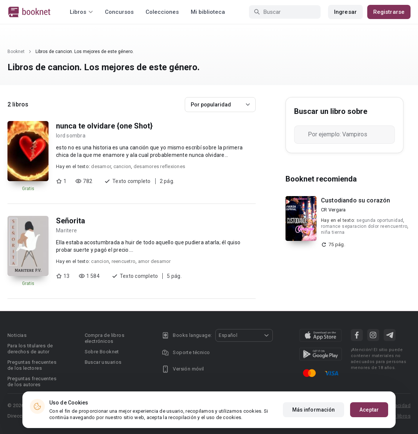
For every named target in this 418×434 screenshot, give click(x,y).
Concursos (119, 12)
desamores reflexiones (159, 166)
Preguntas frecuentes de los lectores (31, 365)
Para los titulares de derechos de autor (30, 348)
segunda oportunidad (379, 220)
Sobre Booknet (102, 351)
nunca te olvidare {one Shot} (104, 125)
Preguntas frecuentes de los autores (31, 381)
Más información (313, 410)
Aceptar (369, 410)
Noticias (16, 335)
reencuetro (124, 261)
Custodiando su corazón (355, 200)
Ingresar (345, 12)
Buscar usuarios (103, 362)
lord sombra (70, 136)
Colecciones (162, 12)
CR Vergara (333, 210)
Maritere (66, 230)
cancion (122, 166)
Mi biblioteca (208, 12)
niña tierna (332, 232)
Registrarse (389, 12)
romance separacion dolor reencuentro (364, 226)
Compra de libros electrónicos (104, 338)
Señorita (70, 220)
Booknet (16, 51)
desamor (101, 166)
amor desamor (154, 261)
